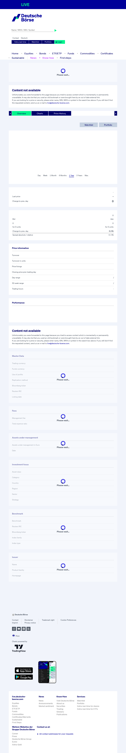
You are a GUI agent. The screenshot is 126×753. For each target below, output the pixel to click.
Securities (61, 706)
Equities (28, 53)
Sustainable (18, 57)
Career (15, 733)
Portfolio (48, 42)
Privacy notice (30, 623)
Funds (71, 53)
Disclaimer (29, 620)
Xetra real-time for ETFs (87, 709)
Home (15, 53)
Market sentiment (46, 706)
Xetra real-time (20, 42)
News (33, 57)
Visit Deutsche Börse (65, 700)
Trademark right (48, 620)
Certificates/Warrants (21, 717)
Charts (40, 113)
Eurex (14, 741)
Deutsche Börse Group (22, 739)
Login (58, 42)
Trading (60, 709)
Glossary (60, 711)
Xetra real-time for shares (88, 706)
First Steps (16, 722)
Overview (21, 113)
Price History (60, 113)
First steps (65, 57)
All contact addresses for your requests (55, 734)
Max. (86, 175)
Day (39, 175)
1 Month (53, 175)
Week (45, 175)
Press (14, 736)
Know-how (48, 57)
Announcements (46, 703)
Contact (16, 38)
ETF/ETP (57, 53)
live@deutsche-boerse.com (58, 103)
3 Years (79, 175)
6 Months (63, 175)
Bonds (42, 53)
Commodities (87, 53)
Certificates (107, 53)
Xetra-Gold (17, 744)
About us (60, 703)
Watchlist (35, 42)
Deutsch (24, 38)
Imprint (15, 623)
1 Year (71, 175)
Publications (62, 714)
